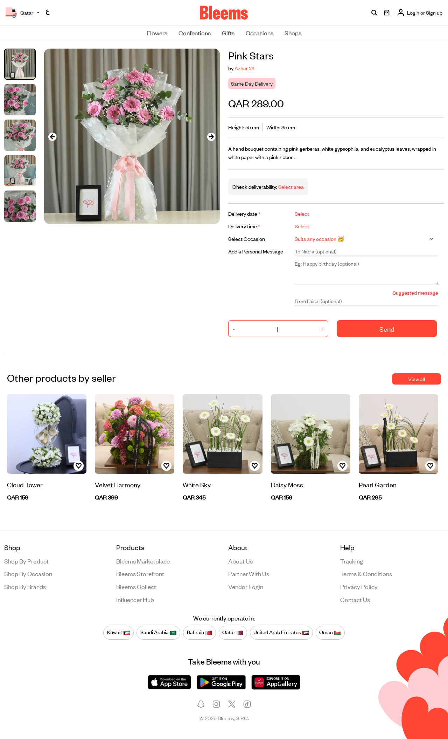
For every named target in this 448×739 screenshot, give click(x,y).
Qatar (232, 632)
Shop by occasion (28, 573)
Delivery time (244, 226)
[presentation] (52, 136)
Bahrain (199, 632)
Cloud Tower (25, 484)
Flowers (157, 32)
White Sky (197, 484)
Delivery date (244, 213)
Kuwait (118, 632)
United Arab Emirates (281, 632)
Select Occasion (246, 238)
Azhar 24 (244, 68)
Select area (290, 186)
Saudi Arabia (158, 632)
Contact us (355, 599)
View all (416, 378)
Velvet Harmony (117, 484)
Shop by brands (25, 586)
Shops (293, 32)
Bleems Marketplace (143, 561)
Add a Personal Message (255, 251)
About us (240, 561)
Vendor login (245, 586)
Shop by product (26, 561)
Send (386, 328)
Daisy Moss (287, 484)
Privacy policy (359, 586)
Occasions (259, 32)
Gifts (228, 32)
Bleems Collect (136, 586)
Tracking (351, 561)
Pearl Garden (378, 484)
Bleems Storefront (140, 573)
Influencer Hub (135, 599)
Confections (194, 32)
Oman (330, 632)
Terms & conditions (366, 573)
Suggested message (415, 292)
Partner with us (248, 573)
